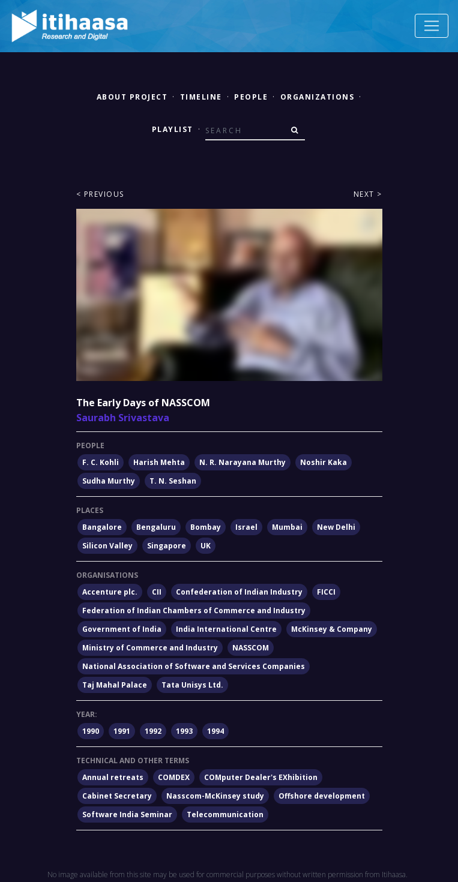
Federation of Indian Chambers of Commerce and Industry (194, 610)
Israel (246, 527)
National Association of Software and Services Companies (193, 666)
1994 (215, 731)
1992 (153, 731)
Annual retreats (112, 777)
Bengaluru (156, 527)
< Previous (100, 194)
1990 (90, 731)
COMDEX (174, 777)
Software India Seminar (127, 814)
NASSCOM (250, 648)
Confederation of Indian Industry (239, 592)
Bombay (205, 527)
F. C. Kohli (100, 462)
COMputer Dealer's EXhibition (261, 777)
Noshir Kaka (323, 462)
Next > (368, 194)
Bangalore (102, 527)
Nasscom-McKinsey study (215, 796)
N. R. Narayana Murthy (242, 462)
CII (156, 592)
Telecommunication (225, 814)
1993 (184, 731)
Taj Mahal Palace (114, 685)
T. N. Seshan (172, 481)
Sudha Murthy (108, 481)
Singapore (166, 546)
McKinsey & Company (331, 629)
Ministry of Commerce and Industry (150, 648)
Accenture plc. (109, 592)
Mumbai (287, 527)
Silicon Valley (107, 546)
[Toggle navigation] (431, 26)
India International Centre (226, 629)
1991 (121, 731)
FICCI (326, 592)
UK (205, 546)
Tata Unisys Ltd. (192, 685)
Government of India (121, 629)
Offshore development (322, 796)
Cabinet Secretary (117, 796)
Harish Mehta (159, 462)
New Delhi (336, 527)
